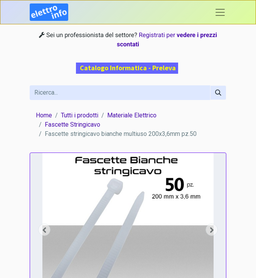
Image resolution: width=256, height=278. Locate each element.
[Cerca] (218, 92)
